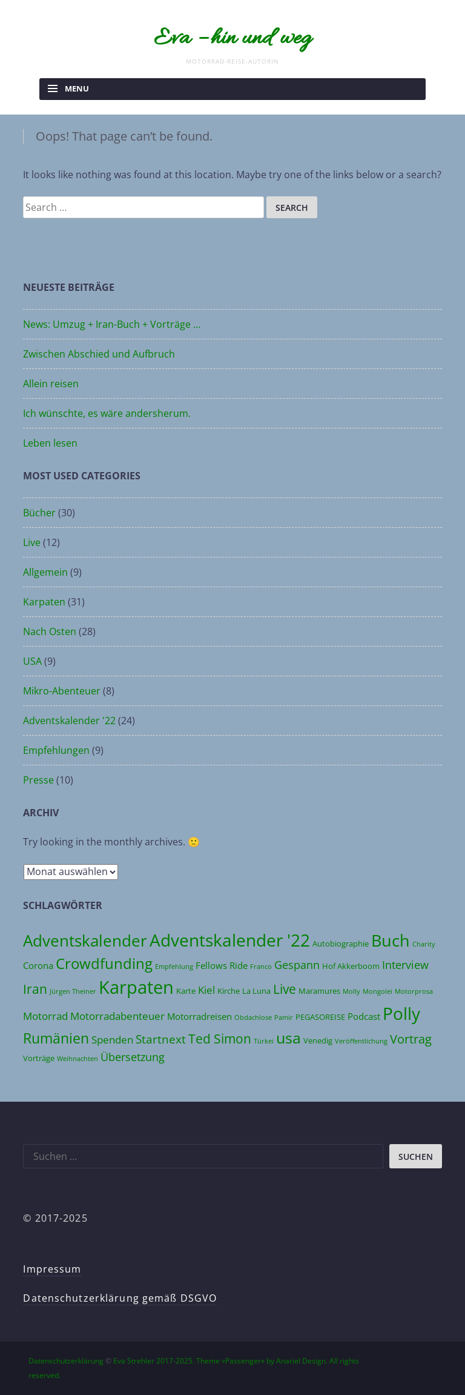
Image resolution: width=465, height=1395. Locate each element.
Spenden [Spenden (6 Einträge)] (112, 1040)
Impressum (52, 1269)
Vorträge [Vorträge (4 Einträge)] (38, 1058)
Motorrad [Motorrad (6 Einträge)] (45, 1016)
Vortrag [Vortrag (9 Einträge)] (411, 1038)
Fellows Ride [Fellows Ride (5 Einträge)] (222, 965)
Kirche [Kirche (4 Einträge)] (228, 990)
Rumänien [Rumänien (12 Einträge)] (56, 1038)
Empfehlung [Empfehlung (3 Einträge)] (174, 966)
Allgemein (45, 572)
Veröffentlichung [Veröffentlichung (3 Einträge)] (361, 1041)
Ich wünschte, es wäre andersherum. (107, 413)
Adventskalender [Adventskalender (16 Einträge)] (85, 940)
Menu (77, 88)
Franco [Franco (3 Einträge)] (261, 966)
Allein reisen (51, 383)
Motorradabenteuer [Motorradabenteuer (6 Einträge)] (117, 1016)
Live (32, 542)
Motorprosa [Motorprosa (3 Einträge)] (414, 991)
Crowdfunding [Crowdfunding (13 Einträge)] (104, 963)
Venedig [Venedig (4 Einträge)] (317, 1040)
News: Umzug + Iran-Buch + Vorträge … (111, 324)
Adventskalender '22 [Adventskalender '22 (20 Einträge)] (230, 939)
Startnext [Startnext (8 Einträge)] (161, 1039)
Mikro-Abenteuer (62, 691)
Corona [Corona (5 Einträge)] (38, 965)
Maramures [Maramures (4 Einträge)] (319, 990)
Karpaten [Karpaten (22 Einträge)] (136, 987)
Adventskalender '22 (69, 720)
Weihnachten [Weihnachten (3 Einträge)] (77, 1058)
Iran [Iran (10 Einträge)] (35, 988)
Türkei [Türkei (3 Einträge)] (264, 1041)
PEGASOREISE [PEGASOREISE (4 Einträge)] (320, 1016)
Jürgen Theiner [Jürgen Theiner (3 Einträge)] (73, 991)
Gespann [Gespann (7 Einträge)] (297, 964)
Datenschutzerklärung (66, 1361)
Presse (38, 780)
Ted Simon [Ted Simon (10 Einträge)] (219, 1038)
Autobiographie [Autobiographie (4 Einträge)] (340, 943)
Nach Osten (49, 631)
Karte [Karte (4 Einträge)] (186, 990)
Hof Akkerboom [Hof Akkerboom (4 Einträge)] (351, 966)
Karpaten (44, 601)
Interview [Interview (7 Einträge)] (405, 964)
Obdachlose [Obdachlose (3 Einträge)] (253, 1017)
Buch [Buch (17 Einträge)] (390, 940)
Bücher (39, 512)
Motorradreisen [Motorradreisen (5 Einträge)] (199, 1016)
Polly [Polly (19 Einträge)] (401, 1013)
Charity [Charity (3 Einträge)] (423, 944)
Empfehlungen (56, 750)
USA (32, 661)
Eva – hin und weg (232, 39)
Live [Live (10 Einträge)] (284, 988)
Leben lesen (50, 443)
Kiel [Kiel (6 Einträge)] (206, 990)
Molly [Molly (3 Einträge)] (351, 991)
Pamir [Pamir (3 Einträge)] (283, 1017)
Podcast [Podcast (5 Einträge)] (364, 1016)
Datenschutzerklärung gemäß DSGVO (120, 1298)
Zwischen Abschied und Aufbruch (99, 354)
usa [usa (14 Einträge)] (288, 1037)
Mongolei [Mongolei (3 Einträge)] (377, 991)
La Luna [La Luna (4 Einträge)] (256, 990)
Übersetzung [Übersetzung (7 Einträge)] (133, 1057)
